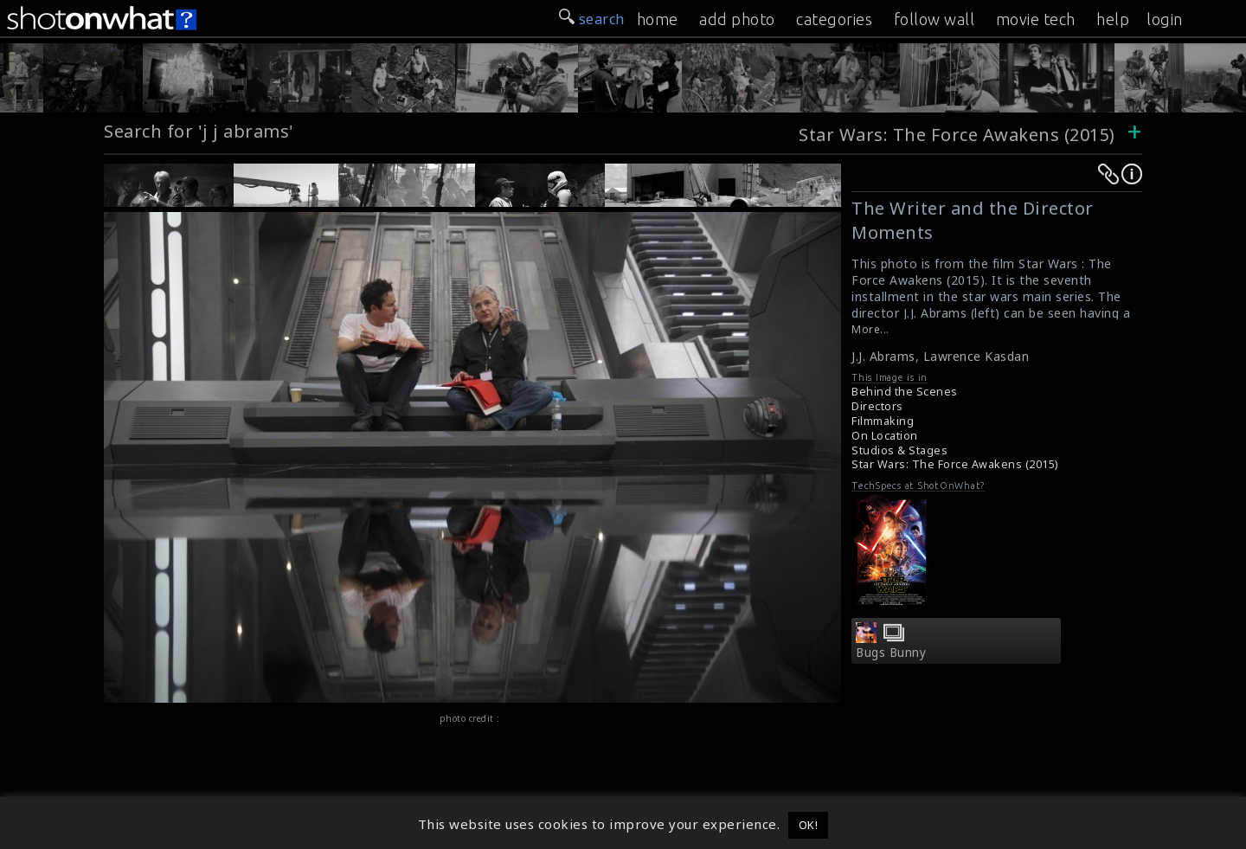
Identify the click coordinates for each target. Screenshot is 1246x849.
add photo (737, 19)
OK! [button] (809, 825)
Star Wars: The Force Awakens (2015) (957, 134)
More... (870, 329)
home (657, 19)
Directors (877, 406)
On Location (884, 435)
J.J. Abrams (883, 356)
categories (834, 19)
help (1112, 19)
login (1164, 19)
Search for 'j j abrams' (199, 131)
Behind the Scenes (904, 391)
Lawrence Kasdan (976, 356)
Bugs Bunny (891, 652)
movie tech (1036, 19)
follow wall (934, 19)
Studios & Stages (899, 450)
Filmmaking (882, 421)
